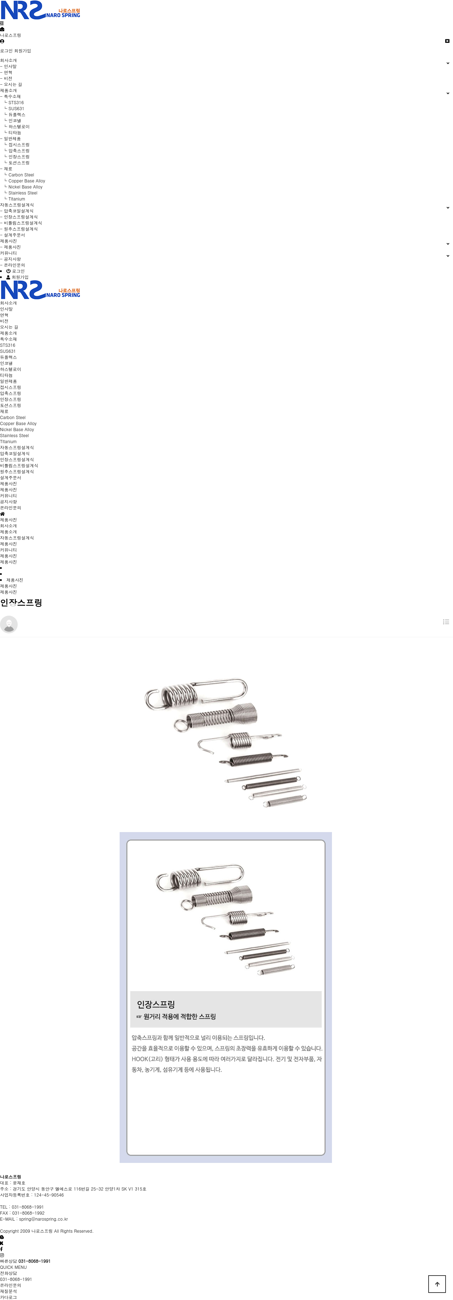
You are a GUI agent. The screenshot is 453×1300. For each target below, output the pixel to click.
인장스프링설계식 (17, 459)
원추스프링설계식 (17, 471)
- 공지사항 (10, 259)
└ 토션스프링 (15, 162)
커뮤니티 (8, 550)
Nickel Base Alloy (17, 429)
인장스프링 (10, 399)
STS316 (7, 345)
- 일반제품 (10, 138)
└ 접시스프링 (15, 144)
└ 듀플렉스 (12, 114)
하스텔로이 (10, 369)
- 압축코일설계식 (17, 211)
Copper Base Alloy (18, 423)
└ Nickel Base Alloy (21, 186)
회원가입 (22, 50)
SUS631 (8, 351)
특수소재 (8, 339)
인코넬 (6, 363)
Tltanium (8, 441)
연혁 (4, 315)
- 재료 (6, 168)
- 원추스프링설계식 (19, 229)
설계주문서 (10, 477)
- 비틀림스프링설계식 (21, 223)
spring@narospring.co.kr (43, 1219)
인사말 (6, 309)
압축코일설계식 (15, 453)
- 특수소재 (10, 96)
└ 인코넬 (10, 120)
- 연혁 (6, 72)
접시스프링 (10, 387)
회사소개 (8, 525)
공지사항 (8, 501)
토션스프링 (10, 405)
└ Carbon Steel (17, 174)
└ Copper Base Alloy (22, 180)
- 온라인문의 (12, 265)
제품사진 (8, 489)
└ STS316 (12, 102)
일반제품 (8, 381)
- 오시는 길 (11, 84)
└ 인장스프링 (15, 156)
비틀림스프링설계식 (19, 465)
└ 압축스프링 (15, 150)
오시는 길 (9, 327)
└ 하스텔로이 (15, 126)
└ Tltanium (12, 199)
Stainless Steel (14, 435)
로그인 (6, 50)
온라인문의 (10, 507)
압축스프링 (10, 393)
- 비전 (6, 78)
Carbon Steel (12, 417)
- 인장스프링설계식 (19, 217)
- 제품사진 (10, 247)
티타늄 (6, 375)
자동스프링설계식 (17, 538)
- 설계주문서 (12, 235)
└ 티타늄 (10, 132)
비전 (4, 321)
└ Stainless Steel (18, 193)
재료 (4, 411)
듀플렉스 (8, 357)
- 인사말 (8, 66)
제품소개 (8, 532)
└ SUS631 (12, 108)
